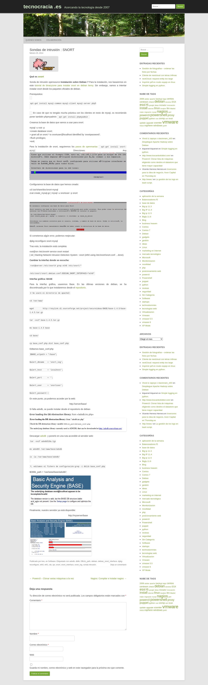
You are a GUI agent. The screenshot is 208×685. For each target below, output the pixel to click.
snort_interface (67, 558)
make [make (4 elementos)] (142, 112)
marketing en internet (151, 251)
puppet (145, 281)
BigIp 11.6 (146, 216)
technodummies (149, 305)
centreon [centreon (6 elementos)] (144, 102)
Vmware (146, 315)
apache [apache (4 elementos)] (152, 99)
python (145, 285)
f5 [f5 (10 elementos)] (147, 105)
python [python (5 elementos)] (152, 118)
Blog (144, 220)
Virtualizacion (148, 312)
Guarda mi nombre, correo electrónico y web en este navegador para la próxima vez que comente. (77, 661)
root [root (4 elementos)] (157, 119)
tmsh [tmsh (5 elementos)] (171, 118)
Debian (145, 234)
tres (43, 555)
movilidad (146, 264)
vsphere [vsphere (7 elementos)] (148, 125)
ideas (144, 244)
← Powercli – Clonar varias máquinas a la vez (52, 572)
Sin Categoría (148, 295)
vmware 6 (146, 322)
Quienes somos (33, 40)
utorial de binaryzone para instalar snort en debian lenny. (65, 85)
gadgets (145, 237)
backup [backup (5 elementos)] (159, 99)
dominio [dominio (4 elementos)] (168, 102)
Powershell (147, 278)
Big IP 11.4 (147, 210)
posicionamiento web (151, 271)
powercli (146, 274)
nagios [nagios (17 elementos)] (162, 111)
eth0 (42, 558)
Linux (144, 247)
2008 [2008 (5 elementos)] (142, 99)
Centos (145, 227)
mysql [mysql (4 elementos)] (154, 112)
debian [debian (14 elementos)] (160, 101)
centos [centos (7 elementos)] (170, 98)
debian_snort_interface (107, 555)
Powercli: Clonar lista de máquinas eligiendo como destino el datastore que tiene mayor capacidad (160, 162)
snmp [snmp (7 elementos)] (162, 118)
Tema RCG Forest (117, 679)
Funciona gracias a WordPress (95, 679)
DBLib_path (86, 555)
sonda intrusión (89, 558)
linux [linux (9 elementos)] (157, 108)
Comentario (36, 594)
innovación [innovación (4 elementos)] (171, 105)
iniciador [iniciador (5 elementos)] (163, 105)
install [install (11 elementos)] (143, 108)
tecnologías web (149, 308)
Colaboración (53, 40)
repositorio (81, 286)
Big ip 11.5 (147, 213)
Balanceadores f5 (150, 199)
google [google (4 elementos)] (151, 105)
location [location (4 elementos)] (163, 108)
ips (54, 558)
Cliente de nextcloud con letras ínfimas (159, 75)
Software (51, 555)
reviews (145, 288)
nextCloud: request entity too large (157, 79)
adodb (43, 430)
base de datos (148, 203)
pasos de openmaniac (86, 146)
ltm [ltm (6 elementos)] (168, 108)
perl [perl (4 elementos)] (169, 112)
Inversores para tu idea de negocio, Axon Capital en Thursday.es (159, 172)
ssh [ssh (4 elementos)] (166, 119)
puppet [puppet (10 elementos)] (144, 118)
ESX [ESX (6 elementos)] (174, 102)
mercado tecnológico (151, 254)
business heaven (149, 223)
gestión (145, 240)
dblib (78, 555)
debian (94, 555)
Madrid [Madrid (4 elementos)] (172, 108)
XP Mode (146, 325)
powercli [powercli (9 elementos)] (145, 115)
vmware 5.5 (147, 319)
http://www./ (147, 179)
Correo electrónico (39, 638)
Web (32, 648)
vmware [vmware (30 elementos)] (170, 121)
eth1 (46, 558)
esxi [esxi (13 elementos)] (143, 105)
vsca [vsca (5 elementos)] (142, 126)
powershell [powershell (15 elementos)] (158, 115)
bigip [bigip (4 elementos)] (164, 99)
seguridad (146, 291)
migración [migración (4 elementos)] (147, 112)
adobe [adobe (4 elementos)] (147, 99)
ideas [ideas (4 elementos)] (157, 105)
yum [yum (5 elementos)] (165, 126)
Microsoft (146, 257)
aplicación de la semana (153, 196)
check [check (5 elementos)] (151, 102)
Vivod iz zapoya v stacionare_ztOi (157, 138)
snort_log (78, 558)
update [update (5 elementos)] (143, 123)
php (144, 268)
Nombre (34, 627)
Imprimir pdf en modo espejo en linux (158, 82)
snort (41, 76)
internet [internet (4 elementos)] (151, 108)
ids (50, 558)
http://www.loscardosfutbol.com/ (156, 155)
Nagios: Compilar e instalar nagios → (108, 572)
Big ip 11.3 (147, 206)
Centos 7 (146, 230)
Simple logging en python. (153, 85)
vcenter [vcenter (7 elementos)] (158, 122)
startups (145, 302)
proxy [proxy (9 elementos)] (171, 115)
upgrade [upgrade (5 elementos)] (149, 123)
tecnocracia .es (42, 6)
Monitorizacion (148, 261)
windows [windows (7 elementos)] (157, 125)
